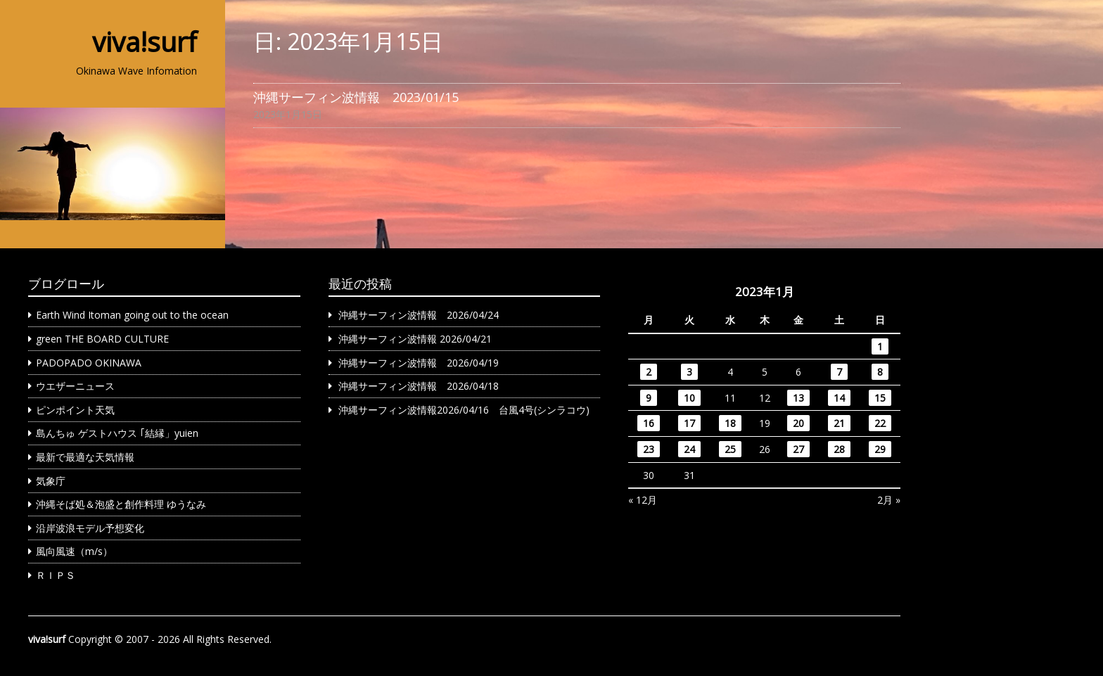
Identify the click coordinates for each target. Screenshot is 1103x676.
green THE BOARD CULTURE (102, 338)
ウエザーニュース (75, 386)
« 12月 (642, 499)
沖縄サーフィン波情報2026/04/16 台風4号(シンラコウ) (463, 409)
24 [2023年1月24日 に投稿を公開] (689, 449)
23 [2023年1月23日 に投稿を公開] (648, 449)
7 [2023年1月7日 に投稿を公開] (839, 371)
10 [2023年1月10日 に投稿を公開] (689, 397)
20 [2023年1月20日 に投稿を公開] (798, 423)
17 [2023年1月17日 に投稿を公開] (689, 423)
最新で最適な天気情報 (85, 457)
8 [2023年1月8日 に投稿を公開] (880, 371)
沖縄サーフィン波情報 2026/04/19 (418, 362)
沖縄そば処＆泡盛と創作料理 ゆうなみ (121, 504)
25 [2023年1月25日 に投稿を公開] (730, 449)
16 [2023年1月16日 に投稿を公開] (648, 423)
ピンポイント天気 (75, 409)
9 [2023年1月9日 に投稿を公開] (648, 397)
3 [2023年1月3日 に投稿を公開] (689, 371)
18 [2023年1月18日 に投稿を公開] (730, 423)
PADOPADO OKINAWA (88, 362)
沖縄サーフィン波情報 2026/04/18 (418, 386)
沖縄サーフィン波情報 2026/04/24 (418, 314)
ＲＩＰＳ (55, 575)
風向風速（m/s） (74, 551)
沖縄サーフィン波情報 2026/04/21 (415, 338)
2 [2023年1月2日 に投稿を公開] (648, 371)
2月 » (888, 499)
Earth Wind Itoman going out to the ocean (132, 314)
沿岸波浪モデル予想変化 (90, 528)
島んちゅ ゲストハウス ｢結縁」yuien (117, 433)
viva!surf (144, 41)
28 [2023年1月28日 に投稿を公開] (839, 449)
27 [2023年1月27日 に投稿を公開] (798, 449)
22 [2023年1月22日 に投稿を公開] (880, 423)
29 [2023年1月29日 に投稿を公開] (880, 449)
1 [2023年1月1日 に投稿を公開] (880, 346)
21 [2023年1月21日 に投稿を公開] (839, 423)
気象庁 (50, 480)
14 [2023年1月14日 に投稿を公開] (839, 397)
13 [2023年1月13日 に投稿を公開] (798, 397)
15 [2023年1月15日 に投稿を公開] (880, 397)
